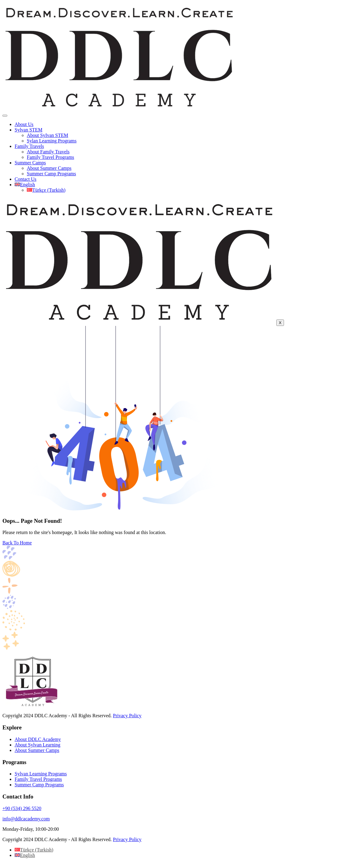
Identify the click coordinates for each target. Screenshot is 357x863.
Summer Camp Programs (51, 173)
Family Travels (29, 146)
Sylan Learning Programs (52, 140)
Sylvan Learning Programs (41, 773)
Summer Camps (30, 162)
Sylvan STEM (28, 129)
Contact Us (26, 179)
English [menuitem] (27, 855)
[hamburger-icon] (4, 116)
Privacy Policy (127, 715)
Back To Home (17, 542)
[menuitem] (25, 184)
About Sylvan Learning (37, 744)
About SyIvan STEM (47, 135)
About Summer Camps (49, 168)
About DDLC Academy (38, 739)
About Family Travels (48, 151)
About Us (24, 124)
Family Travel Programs (50, 157)
